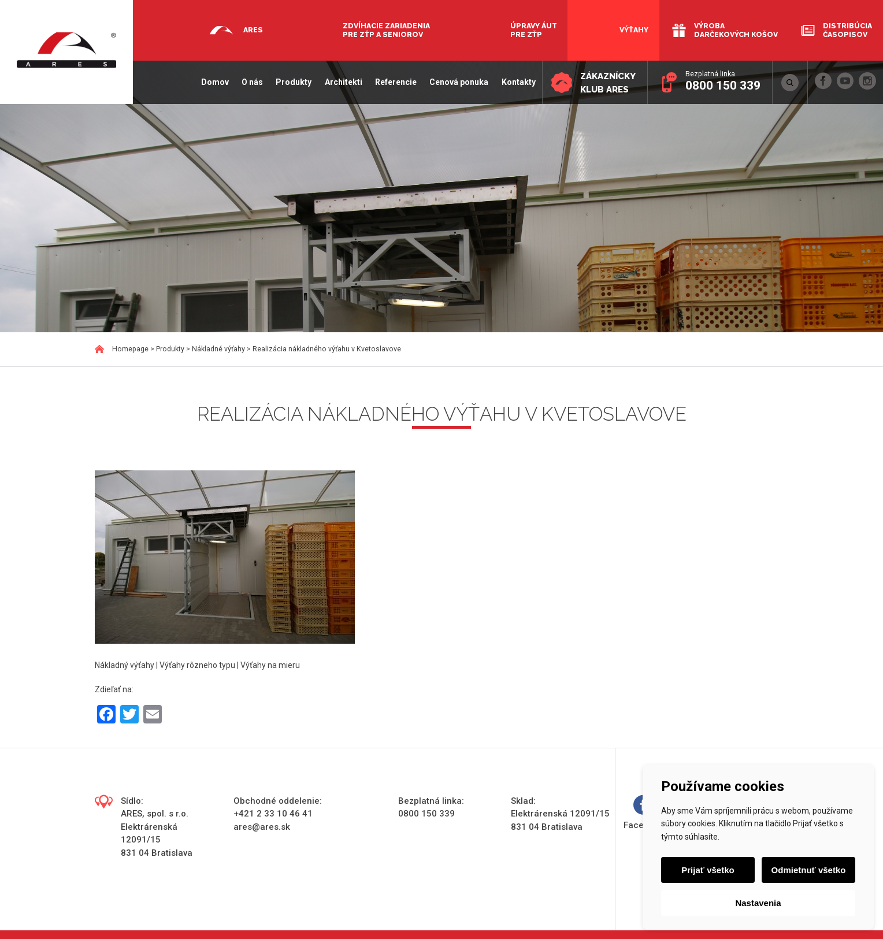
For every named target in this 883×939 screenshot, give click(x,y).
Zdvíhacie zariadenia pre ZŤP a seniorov (386, 30)
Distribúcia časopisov (847, 30)
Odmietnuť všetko (808, 870)
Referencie (396, 82)
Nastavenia (758, 903)
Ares (253, 29)
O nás (252, 82)
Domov (215, 82)
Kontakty (519, 82)
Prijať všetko (707, 870)
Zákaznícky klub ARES (608, 83)
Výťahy (633, 29)
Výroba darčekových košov (736, 30)
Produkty (293, 82)
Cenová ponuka (458, 82)
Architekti (343, 82)
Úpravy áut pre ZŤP (533, 30)
